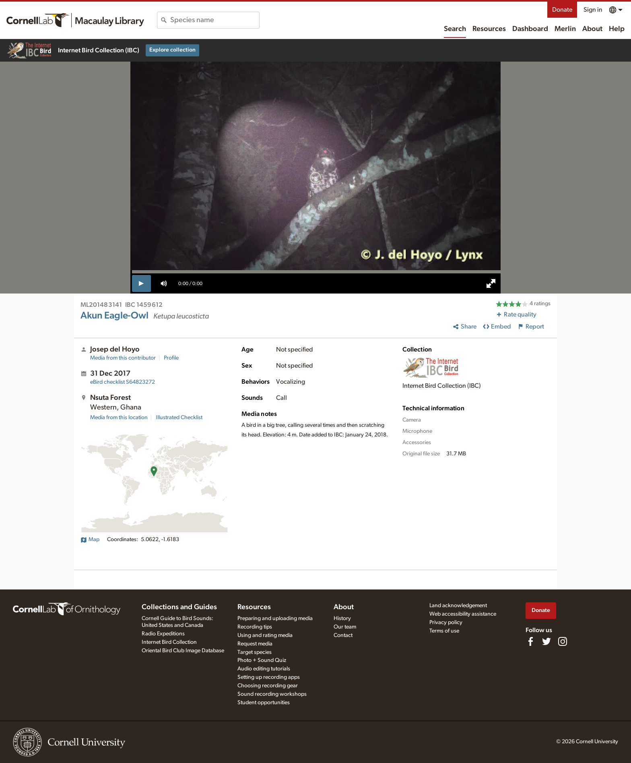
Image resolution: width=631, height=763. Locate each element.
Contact (343, 635)
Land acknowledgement (458, 605)
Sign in (593, 9)
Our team (345, 627)
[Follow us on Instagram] (562, 641)
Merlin (565, 29)
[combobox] (214, 20)
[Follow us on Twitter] (546, 641)
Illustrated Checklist (179, 417)
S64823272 (122, 382)
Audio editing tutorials (263, 669)
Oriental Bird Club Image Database (183, 650)
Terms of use (444, 631)
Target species (254, 652)
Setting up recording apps (268, 677)
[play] (141, 283)
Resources (489, 29)
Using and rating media (265, 635)
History (342, 618)
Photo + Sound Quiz (261, 660)
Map (89, 539)
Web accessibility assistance (462, 614)
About (592, 29)
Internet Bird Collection (169, 642)
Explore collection (172, 50)
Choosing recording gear (267, 686)
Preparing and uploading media (275, 618)
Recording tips (254, 627)
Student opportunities (263, 702)
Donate (562, 9)
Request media (254, 644)
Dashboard (530, 29)
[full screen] (491, 283)
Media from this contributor (123, 358)
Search (455, 29)
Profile (171, 358)
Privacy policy (445, 622)
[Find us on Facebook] (530, 641)
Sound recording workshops (272, 694)
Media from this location (119, 417)
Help (617, 29)
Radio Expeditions (163, 634)
